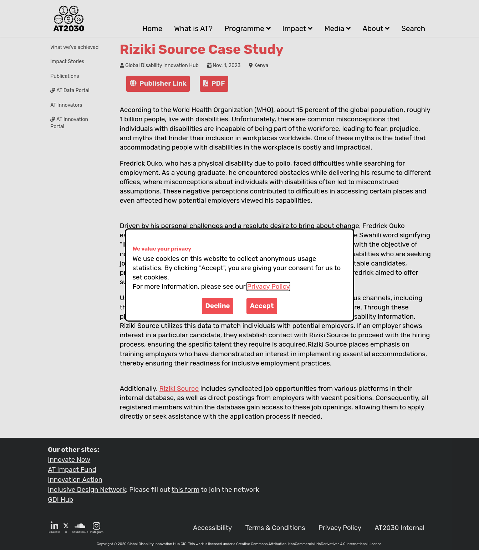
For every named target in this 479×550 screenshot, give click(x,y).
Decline (217, 306)
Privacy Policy (268, 287)
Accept (262, 306)
